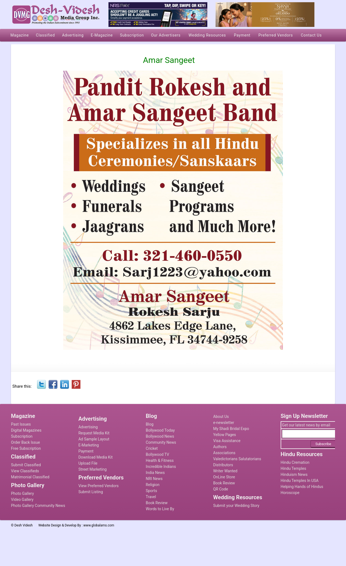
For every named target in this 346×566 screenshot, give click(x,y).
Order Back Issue (25, 442)
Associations (224, 453)
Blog (150, 424)
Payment (85, 451)
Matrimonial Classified (30, 477)
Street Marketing (92, 469)
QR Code (220, 489)
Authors (220, 447)
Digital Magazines (26, 430)
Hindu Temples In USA (300, 480)
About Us (221, 416)
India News (155, 472)
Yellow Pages (224, 434)
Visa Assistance (227, 441)
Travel (151, 497)
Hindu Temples (293, 468)
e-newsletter (223, 422)
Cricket (152, 448)
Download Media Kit (95, 457)
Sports (151, 491)
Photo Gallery (22, 493)
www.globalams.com (98, 525)
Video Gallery (22, 499)
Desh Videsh (23, 525)
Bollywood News (160, 436)
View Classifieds (25, 471)
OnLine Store (224, 477)
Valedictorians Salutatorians (237, 459)
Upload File (87, 463)
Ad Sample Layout (93, 439)
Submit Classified (26, 465)
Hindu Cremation (295, 462)
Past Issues (21, 424)
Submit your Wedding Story (236, 505)
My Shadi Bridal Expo (231, 428)
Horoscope (290, 492)
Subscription (21, 436)
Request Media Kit (93, 433)
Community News (161, 442)
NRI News (154, 478)
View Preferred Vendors (98, 486)
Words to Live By (160, 509)
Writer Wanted (225, 471)
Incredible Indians (161, 466)
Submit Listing (90, 492)
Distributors (223, 465)
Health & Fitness (160, 460)
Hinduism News (294, 474)
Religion (153, 484)
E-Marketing (88, 445)
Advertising (87, 427)
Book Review (157, 503)
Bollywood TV (157, 454)
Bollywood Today (160, 430)
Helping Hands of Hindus (302, 486)
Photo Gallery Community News (38, 505)
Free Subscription (26, 448)
